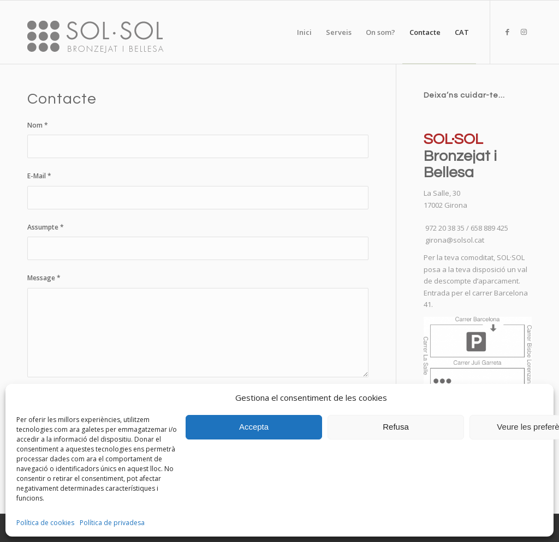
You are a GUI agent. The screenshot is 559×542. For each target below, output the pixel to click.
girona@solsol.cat (454, 240)
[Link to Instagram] (523, 31)
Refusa (396, 426)
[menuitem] (304, 32)
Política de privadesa (112, 522)
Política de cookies (45, 522)
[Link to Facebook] (507, 31)
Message (44, 277)
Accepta (254, 426)
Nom (37, 125)
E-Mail (39, 175)
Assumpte (45, 227)
